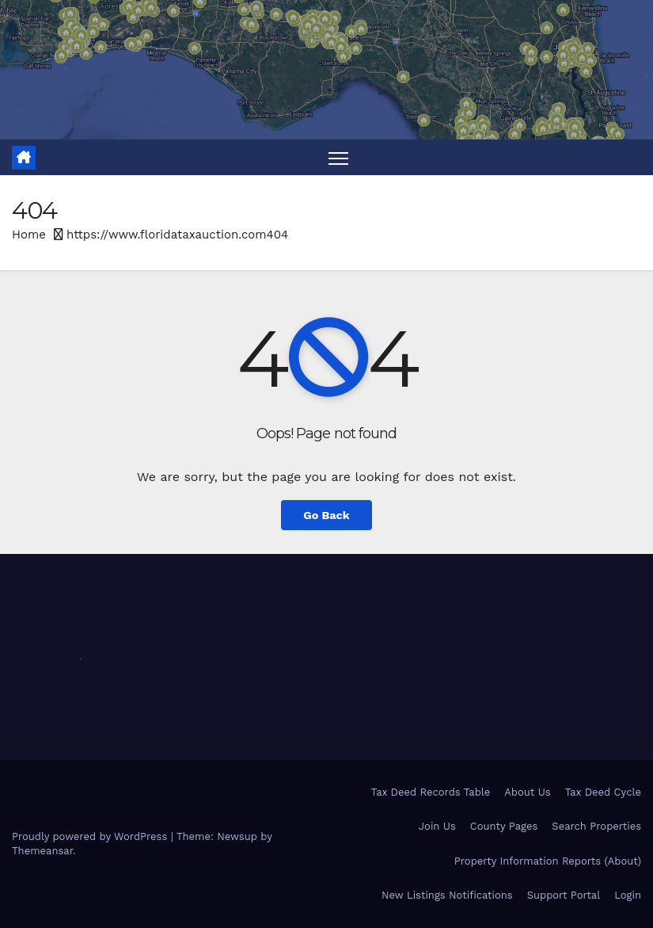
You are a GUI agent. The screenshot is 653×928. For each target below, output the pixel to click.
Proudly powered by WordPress (91, 836)
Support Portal (564, 895)
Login (627, 895)
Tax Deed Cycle (603, 792)
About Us (527, 792)
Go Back (326, 515)
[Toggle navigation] (338, 157)
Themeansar (42, 851)
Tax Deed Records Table (431, 792)
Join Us (437, 826)
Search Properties (596, 826)
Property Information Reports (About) (547, 861)
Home (29, 234)
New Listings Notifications (447, 895)
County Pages (504, 826)
